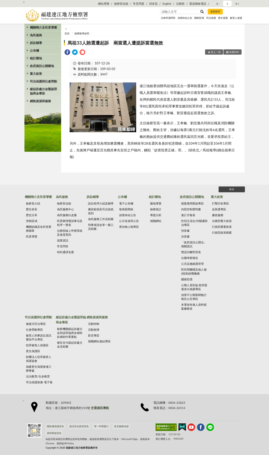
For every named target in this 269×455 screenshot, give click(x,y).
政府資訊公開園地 (42, 66)
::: (24, 1)
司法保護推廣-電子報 (39, 382)
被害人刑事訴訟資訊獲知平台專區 (38, 337)
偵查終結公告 (185, 17)
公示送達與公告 (129, 221)
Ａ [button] (227, 3)
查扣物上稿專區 (129, 226)
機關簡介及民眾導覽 (43, 27)
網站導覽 (103, 3)
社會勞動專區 (34, 329)
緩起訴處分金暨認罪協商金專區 (43, 91)
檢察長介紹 (33, 203)
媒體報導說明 (81, 33)
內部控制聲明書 (191, 209)
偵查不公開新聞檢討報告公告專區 (194, 296)
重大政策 (36, 73)
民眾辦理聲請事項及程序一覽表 (69, 222)
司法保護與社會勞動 (43, 81)
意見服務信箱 (121, 426)
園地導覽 (155, 203)
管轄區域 (31, 221)
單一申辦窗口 (101, 426)
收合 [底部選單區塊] (231, 189)
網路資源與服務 (40, 101)
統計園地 (36, 58)
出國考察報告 (189, 258)
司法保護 (211, 17)
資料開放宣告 (54, 433)
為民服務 (36, 35)
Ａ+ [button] (237, 3)
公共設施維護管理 (192, 263)
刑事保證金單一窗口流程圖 (100, 226)
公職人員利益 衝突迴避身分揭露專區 (194, 287)
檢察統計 (155, 209)
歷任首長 (31, 209)
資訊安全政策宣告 (79, 426)
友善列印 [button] (234, 52)
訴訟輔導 (36, 43)
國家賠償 (199, 17)
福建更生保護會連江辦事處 (38, 368)
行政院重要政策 (222, 226)
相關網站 (155, 221)
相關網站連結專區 (99, 341)
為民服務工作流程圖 (100, 219)
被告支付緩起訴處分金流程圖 (69, 344)
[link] (67, 52)
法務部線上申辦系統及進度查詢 (69, 232)
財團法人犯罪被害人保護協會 (38, 358)
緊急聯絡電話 (197, 3)
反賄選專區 (219, 209)
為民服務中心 (65, 209)
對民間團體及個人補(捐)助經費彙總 (194, 271)
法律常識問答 (168, 17)
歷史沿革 (31, 215)
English (167, 3)
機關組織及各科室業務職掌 (38, 228)
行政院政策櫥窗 (222, 232)
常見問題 (138, 3)
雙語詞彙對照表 (191, 252)
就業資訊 (62, 240)
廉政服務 (217, 215)
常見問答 (62, 246)
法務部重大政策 (222, 221)
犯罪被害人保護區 (37, 345)
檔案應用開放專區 (192, 203)
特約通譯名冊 (65, 252)
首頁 (67, 33)
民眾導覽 (31, 236)
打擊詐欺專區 (220, 203)
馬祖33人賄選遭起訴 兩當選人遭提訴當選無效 (115, 42)
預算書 (185, 230)
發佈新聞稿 (126, 209)
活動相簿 (93, 329)
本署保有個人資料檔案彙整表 (194, 306)
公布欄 (34, 50)
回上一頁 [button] (216, 52)
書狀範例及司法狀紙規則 (100, 211)
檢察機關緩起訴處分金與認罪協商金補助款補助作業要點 (69, 332)
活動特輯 (93, 323)
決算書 (185, 236)
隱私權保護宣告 (55, 426)
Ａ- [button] (218, 3)
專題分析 (155, 215)
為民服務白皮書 (67, 215)
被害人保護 (236, 17)
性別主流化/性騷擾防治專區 (194, 222)
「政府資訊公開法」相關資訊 (194, 244)
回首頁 (153, 3)
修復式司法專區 (36, 323)
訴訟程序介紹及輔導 (100, 203)
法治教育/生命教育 (38, 376)
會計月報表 (188, 215)
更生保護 (223, 17)
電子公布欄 (126, 203)
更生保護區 (33, 351)
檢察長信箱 (121, 3)
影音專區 (93, 335)
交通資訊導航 (100, 408)
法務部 (180, 3)
